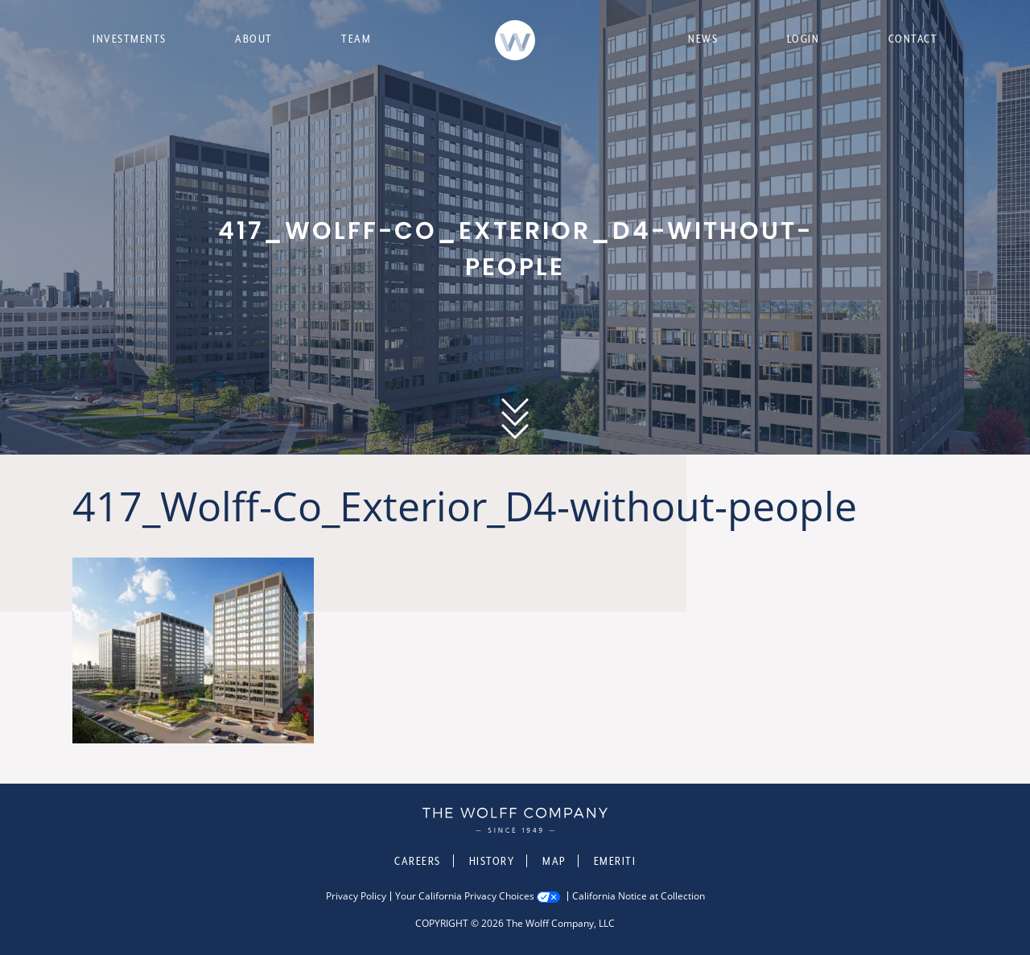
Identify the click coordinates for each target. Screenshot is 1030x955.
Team (356, 38)
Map (554, 860)
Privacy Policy (356, 896)
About (254, 38)
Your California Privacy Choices (464, 896)
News (703, 38)
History (492, 860)
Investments (130, 38)
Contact (913, 38)
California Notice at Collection (638, 896)
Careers (417, 860)
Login (803, 38)
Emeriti (615, 860)
